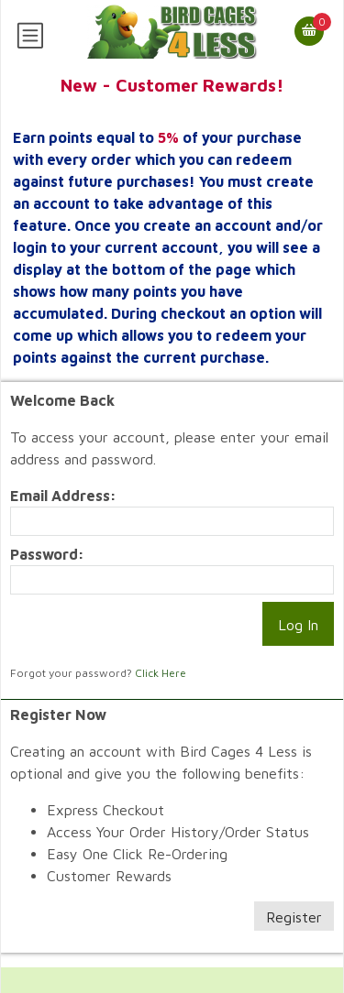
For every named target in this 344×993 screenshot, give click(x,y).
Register (294, 917)
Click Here (160, 673)
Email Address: (63, 495)
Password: (47, 554)
